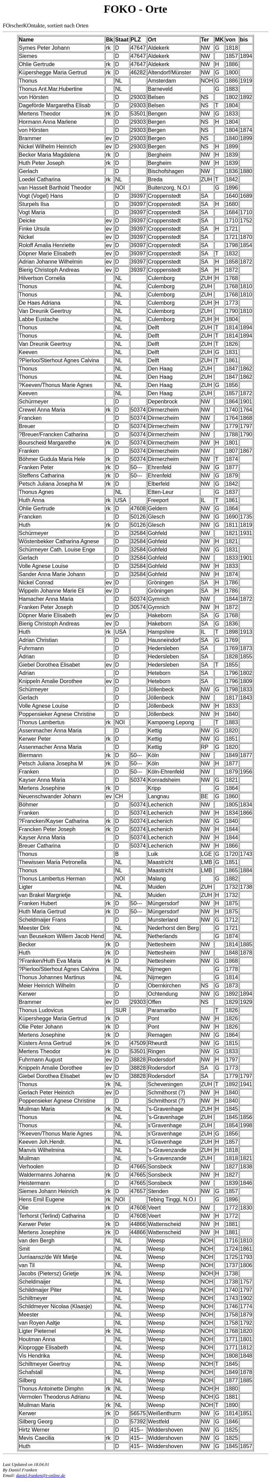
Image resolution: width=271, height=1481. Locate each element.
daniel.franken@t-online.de (40, 1475)
